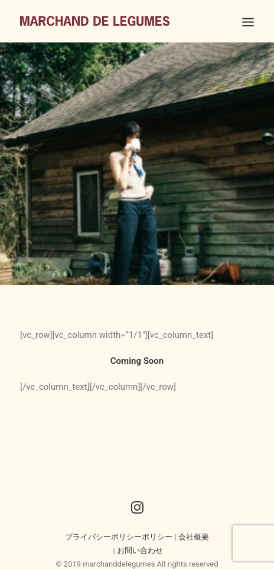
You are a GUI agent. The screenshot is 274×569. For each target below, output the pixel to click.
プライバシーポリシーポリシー (118, 535)
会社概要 (193, 535)
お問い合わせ (140, 548)
